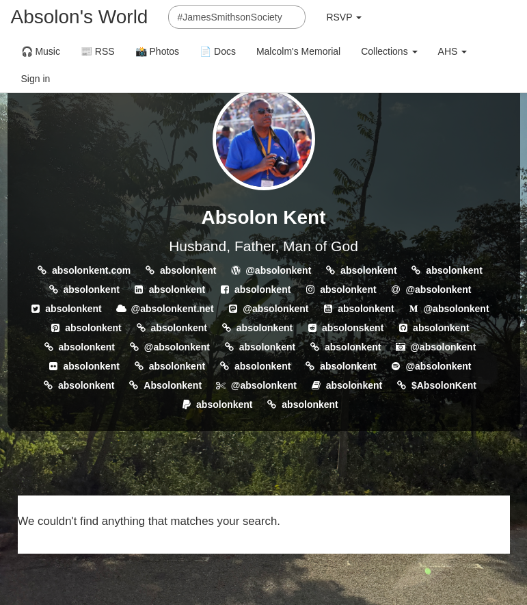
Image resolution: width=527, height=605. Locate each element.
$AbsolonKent (443, 385)
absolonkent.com (91, 270)
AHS (453, 51)
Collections (389, 51)
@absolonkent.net (172, 308)
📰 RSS (98, 51)
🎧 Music (40, 51)
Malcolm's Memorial (298, 51)
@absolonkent (278, 270)
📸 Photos (157, 51)
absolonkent (188, 270)
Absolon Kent (264, 217)
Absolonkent (173, 385)
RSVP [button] (344, 17)
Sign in (36, 78)
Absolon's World (79, 16)
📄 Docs (218, 51)
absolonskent (352, 327)
